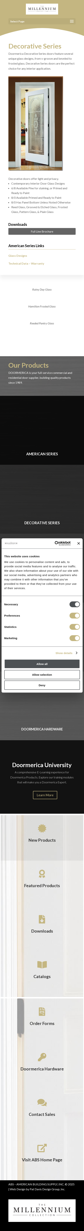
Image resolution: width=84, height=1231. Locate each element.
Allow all (42, 664)
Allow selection (42, 674)
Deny (42, 685)
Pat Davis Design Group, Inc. (47, 1189)
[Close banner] (78, 543)
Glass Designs (17, 255)
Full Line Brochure (42, 231)
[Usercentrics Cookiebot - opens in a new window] (55, 543)
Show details (64, 652)
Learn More (45, 795)
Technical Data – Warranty (26, 263)
